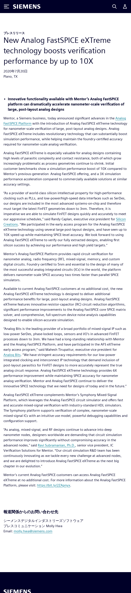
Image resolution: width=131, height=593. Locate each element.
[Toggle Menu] (6, 6)
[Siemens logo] (26, 6)
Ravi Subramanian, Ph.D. (56, 445)
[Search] (114, 6)
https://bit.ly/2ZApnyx (53, 485)
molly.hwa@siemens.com (33, 531)
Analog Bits (12, 355)
